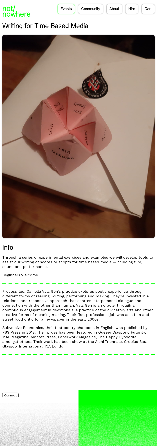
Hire (131, 9)
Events (66, 9)
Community (90, 9)
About (114, 9)
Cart (148, 9)
